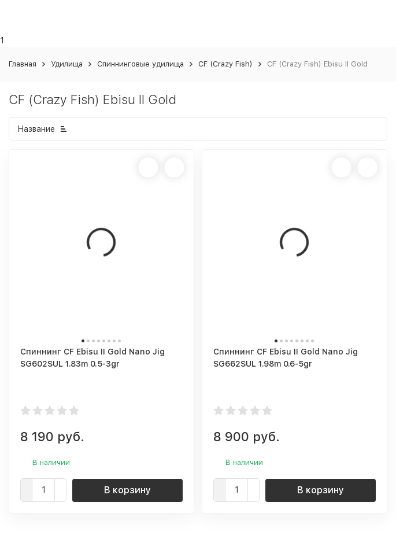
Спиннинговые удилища (140, 64)
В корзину (127, 490)
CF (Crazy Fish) (225, 64)
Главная (22, 64)
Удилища (67, 64)
